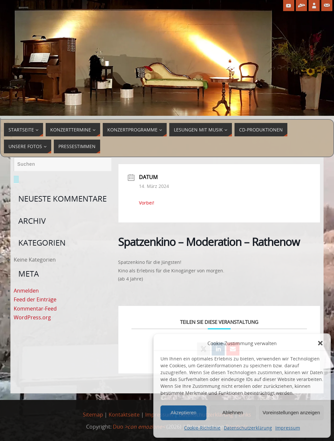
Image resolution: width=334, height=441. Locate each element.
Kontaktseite (124, 414)
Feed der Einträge (35, 299)
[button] (320, 343)
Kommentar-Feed (35, 308)
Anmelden (26, 290)
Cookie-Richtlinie (202, 428)
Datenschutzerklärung (248, 428)
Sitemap (93, 414)
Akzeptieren (183, 412)
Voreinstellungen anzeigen (291, 412)
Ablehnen (232, 412)
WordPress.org (32, 317)
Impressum (287, 428)
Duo (139, 426)
